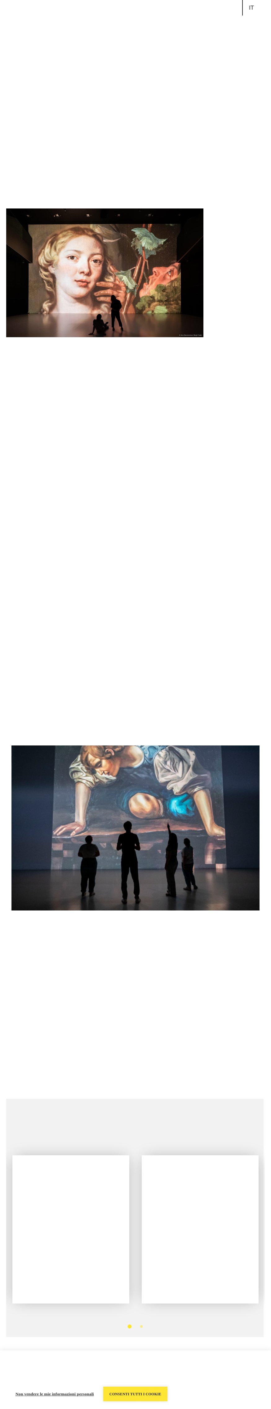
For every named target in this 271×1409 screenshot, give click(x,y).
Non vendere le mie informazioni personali (55, 1394)
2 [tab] (141, 1326)
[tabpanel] (71, 1220)
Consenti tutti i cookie (135, 1394)
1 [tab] (130, 1327)
